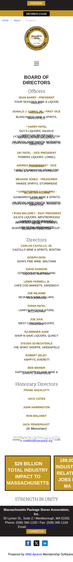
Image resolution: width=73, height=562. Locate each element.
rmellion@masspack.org (37, 440)
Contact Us (36, 531)
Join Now (36, 3)
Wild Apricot (33, 554)
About (17, 20)
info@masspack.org (41, 527)
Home (5, 20)
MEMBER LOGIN (36, 13)
